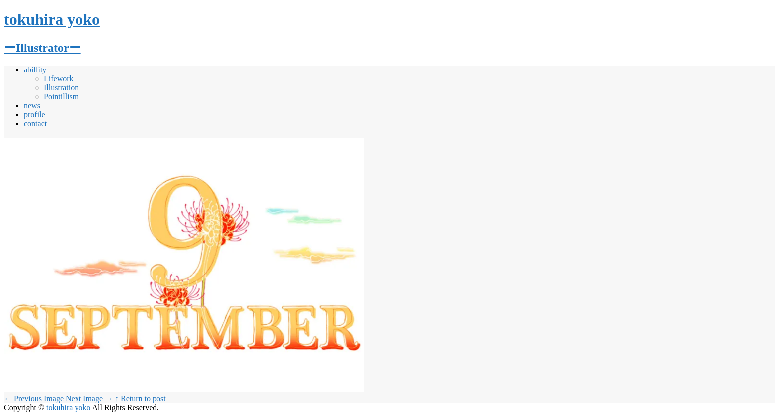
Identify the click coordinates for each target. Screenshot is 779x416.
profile (34, 114)
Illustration (61, 87)
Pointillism (61, 96)
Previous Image (34, 398)
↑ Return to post (140, 398)
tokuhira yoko (69, 407)
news (32, 105)
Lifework (59, 78)
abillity (35, 70)
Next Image (89, 398)
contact (35, 123)
